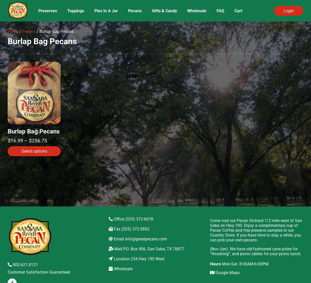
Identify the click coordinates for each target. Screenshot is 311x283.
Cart (238, 10)
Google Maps (225, 272)
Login (289, 10)
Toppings (75, 10)
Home (13, 31)
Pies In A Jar (106, 10)
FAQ (220, 10)
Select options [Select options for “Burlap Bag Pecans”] (34, 151)
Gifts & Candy (164, 10)
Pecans (135, 10)
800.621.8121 (23, 264)
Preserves (47, 10)
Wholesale (196, 10)
